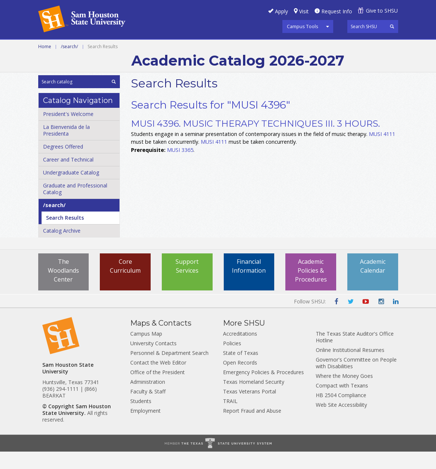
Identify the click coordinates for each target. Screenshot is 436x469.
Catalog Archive (62, 248)
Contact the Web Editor (158, 379)
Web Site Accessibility (341, 422)
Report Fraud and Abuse (252, 428)
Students (140, 418)
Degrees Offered (63, 163)
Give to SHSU (382, 10)
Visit (304, 11)
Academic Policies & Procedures (311, 288)
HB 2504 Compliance (341, 412)
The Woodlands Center (63, 288)
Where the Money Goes (344, 393)
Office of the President (157, 389)
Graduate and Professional (217, 47)
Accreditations (240, 351)
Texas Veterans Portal (249, 408)
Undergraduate (139, 47)
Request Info (336, 11)
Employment (145, 428)
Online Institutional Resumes (350, 367)
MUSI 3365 (180, 167)
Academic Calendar (373, 283)
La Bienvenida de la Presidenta (66, 147)
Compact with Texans (342, 402)
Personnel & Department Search (169, 370)
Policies (232, 360)
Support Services (187, 283)
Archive (281, 47)
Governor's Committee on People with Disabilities (356, 380)
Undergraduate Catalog (71, 189)
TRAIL (230, 418)
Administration (147, 399)
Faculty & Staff (147, 408)
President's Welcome (68, 131)
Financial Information (249, 283)
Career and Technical (71, 47)
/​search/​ (54, 222)
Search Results (65, 235)
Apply (281, 11)
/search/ (69, 64)
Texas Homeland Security (253, 399)
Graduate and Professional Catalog (75, 206)
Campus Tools (302, 26)
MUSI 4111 (382, 150)
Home (44, 64)
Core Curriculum (125, 283)
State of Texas (240, 370)
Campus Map (146, 351)
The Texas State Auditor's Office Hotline (355, 354)
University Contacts (153, 360)
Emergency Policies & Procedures (263, 389)
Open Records (240, 379)
